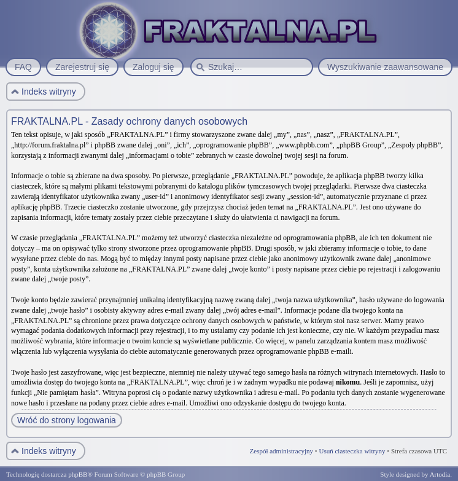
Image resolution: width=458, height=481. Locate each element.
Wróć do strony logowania (66, 420)
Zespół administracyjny (282, 451)
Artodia (440, 474)
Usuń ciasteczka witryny (352, 451)
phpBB (77, 474)
